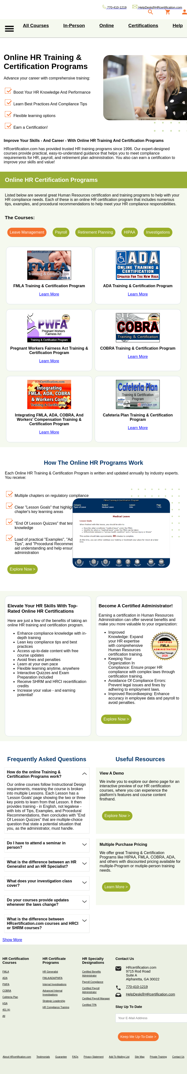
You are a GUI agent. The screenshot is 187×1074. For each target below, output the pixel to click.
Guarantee (61, 1056)
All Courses (36, 25)
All (3, 1016)
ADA (5, 978)
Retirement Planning (95, 232)
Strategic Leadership (54, 1001)
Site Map (139, 1056)
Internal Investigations (54, 984)
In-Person (74, 25)
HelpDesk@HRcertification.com (150, 994)
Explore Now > (22, 569)
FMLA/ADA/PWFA (53, 978)
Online (106, 25)
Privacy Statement (93, 1056)
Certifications (143, 25)
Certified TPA (89, 1005)
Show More (12, 940)
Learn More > (116, 887)
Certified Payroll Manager (96, 998)
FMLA (5, 971)
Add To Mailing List (119, 1056)
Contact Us (178, 1056)
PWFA (5, 984)
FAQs (75, 1056)
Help (178, 25)
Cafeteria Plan (10, 997)
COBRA (6, 990)
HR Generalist (50, 971)
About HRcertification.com (17, 1056)
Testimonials (43, 1056)
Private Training (158, 1056)
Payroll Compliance (92, 982)
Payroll (61, 232)
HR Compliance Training (56, 1007)
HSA (5, 1003)
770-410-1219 (137, 987)
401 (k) (6, 1009)
